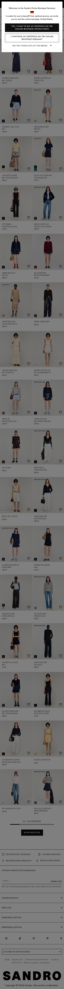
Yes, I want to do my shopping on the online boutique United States (32, 27)
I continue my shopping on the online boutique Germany (32, 37)
